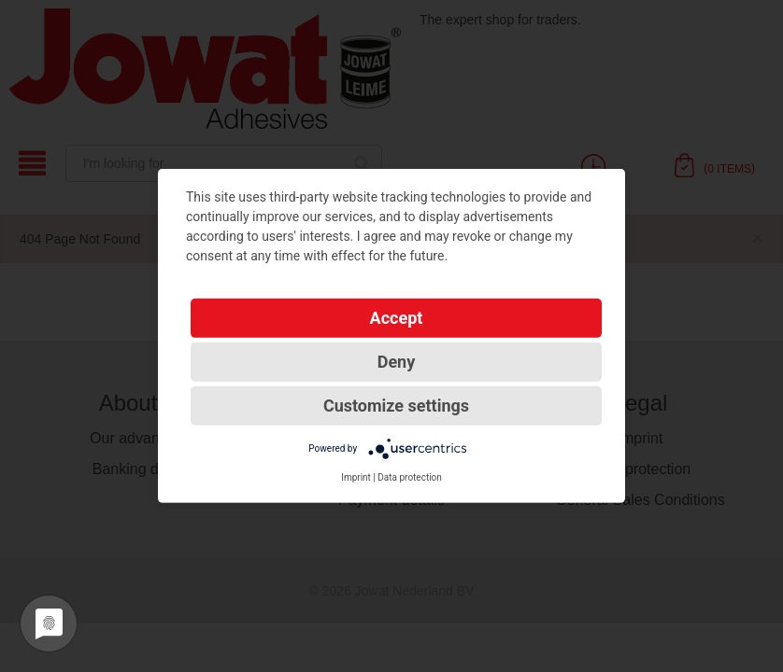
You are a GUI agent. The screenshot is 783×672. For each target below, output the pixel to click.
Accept (396, 318)
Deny (396, 361)
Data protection (409, 477)
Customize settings (396, 405)
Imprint (356, 477)
